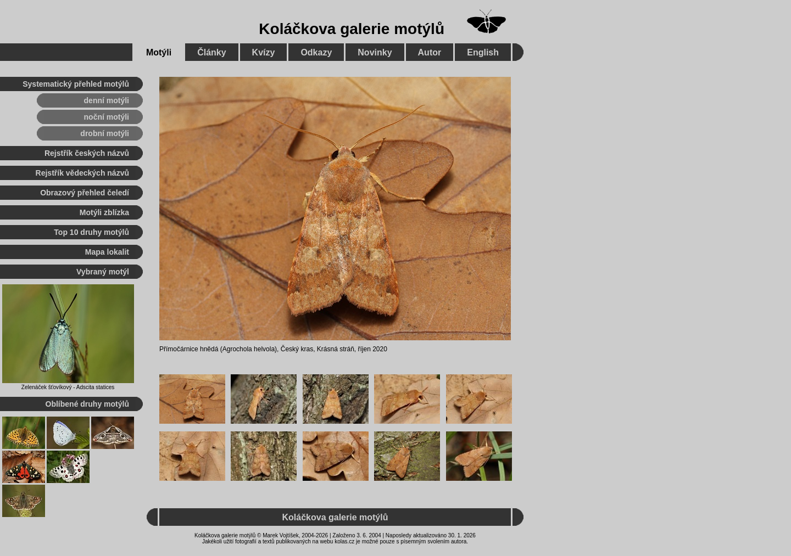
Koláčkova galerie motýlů (351, 28)
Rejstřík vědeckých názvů (82, 173)
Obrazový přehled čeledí (84, 192)
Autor (430, 52)
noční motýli (106, 117)
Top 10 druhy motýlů (91, 232)
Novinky (375, 52)
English (483, 52)
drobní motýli (104, 133)
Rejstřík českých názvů (86, 153)
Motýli (158, 52)
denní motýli (106, 100)
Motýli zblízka (104, 212)
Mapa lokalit (107, 252)
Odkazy (316, 52)
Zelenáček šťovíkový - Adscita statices (67, 387)
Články (211, 52)
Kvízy (263, 52)
